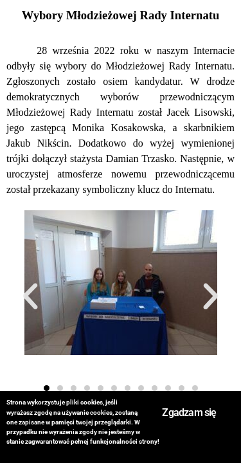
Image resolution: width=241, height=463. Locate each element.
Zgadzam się (189, 412)
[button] (30, 296)
